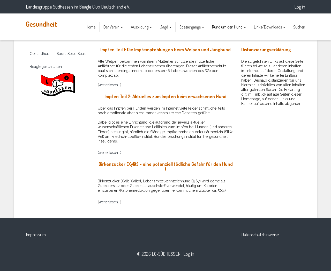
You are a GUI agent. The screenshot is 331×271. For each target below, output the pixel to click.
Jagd (165, 27)
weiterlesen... (109, 85)
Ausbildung (141, 27)
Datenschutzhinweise (260, 234)
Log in (299, 7)
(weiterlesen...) (109, 153)
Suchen (299, 27)
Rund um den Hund (229, 27)
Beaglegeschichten (46, 67)
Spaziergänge (191, 27)
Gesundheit (41, 24)
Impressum (36, 234)
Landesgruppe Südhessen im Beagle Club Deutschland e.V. (78, 7)
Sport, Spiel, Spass (72, 54)
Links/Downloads (269, 27)
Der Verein (113, 27)
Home (90, 27)
